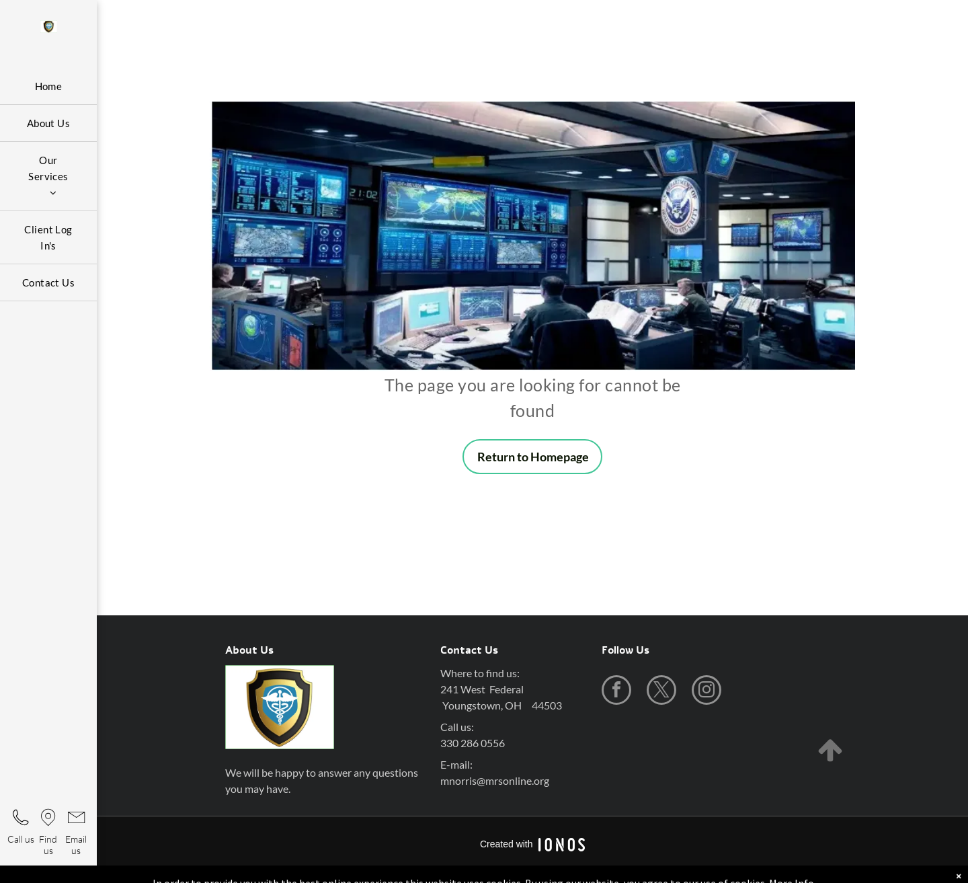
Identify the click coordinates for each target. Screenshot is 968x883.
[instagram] (706, 691)
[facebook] (616, 691)
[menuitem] (48, 86)
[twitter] (661, 691)
